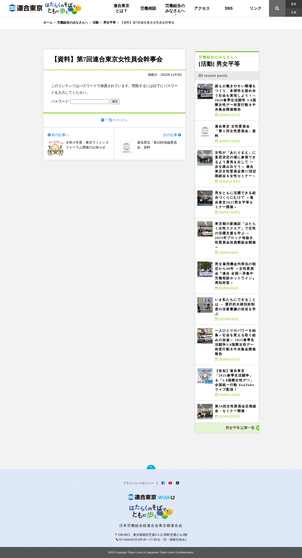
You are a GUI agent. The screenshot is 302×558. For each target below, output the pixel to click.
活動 (96, 22)
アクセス (202, 8)
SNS (229, 8)
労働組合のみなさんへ (175, 8)
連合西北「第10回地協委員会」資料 (158, 145)
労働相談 (148, 8)
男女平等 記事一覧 (239, 428)
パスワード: (80, 101)
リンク (256, 8)
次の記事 (170, 135)
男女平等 (109, 22)
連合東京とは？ (121, 8)
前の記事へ (60, 135)
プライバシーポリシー (138, 483)
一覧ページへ (116, 120)
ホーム (48, 22)
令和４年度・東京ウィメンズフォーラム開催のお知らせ (87, 148)
